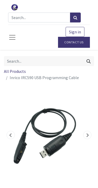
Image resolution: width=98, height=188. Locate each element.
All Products (15, 71)
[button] (11, 135)
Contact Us (74, 42)
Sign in (75, 31)
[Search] (75, 17)
